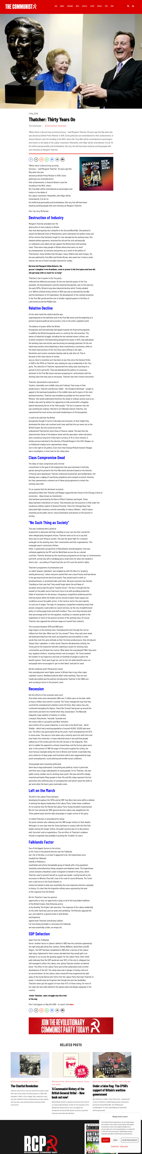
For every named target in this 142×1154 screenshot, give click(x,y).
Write (77, 6)
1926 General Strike (58, 1082)
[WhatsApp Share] (47, 160)
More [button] (112, 6)
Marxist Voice (33, 1082)
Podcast (99, 6)
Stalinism (115, 1082)
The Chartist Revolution (24, 1086)
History (86, 1082)
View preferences (129, 1140)
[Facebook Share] (31, 160)
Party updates (56, 1084)
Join (56, 6)
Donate (62, 6)
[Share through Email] (57, 160)
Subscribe (70, 6)
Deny (115, 1140)
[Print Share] (62, 160)
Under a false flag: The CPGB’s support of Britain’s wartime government (110, 1090)
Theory (92, 6)
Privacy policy (124, 1146)
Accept (106, 1140)
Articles (84, 6)
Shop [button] (106, 6)
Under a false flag (124, 1082)
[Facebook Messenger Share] (52, 160)
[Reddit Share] (41, 160)
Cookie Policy (115, 1146)
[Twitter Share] (36, 160)
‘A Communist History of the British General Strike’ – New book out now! (68, 1093)
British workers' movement (55, 126)
